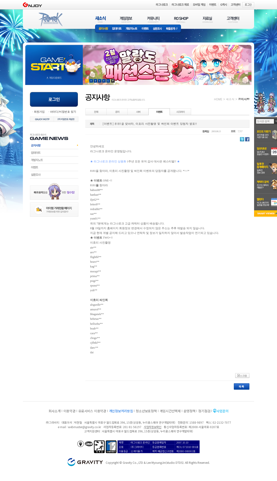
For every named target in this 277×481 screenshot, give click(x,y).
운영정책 (190, 411)
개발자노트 (131, 29)
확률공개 (172, 29)
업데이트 (117, 29)
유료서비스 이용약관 (92, 411)
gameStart (54, 60)
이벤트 (145, 29)
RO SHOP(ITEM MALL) (181, 19)
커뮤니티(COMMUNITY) (153, 19)
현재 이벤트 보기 (113, 81)
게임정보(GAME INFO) (126, 19)
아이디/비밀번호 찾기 (63, 112)
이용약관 (69, 411)
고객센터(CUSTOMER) (233, 19)
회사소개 (55, 411)
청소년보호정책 (146, 411)
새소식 (230, 99)
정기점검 (204, 411)
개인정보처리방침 (121, 411)
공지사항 (102, 29)
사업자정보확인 (152, 427)
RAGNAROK (50, 20)
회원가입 (39, 112)
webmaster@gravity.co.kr (84, 427)
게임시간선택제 (170, 411)
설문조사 (157, 29)
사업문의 (222, 411)
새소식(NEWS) (100, 19)
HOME (218, 99)
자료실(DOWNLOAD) (207, 19)
